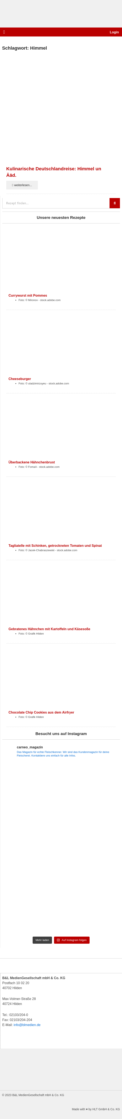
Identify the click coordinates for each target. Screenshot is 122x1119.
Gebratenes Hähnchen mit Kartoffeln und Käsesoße (49, 629)
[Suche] (115, 203)
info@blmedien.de (27, 1025)
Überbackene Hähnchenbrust (32, 462)
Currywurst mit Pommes (28, 295)
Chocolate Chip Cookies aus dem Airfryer (41, 712)
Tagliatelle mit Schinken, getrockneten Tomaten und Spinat (55, 545)
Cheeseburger (20, 379)
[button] (4, 32)
